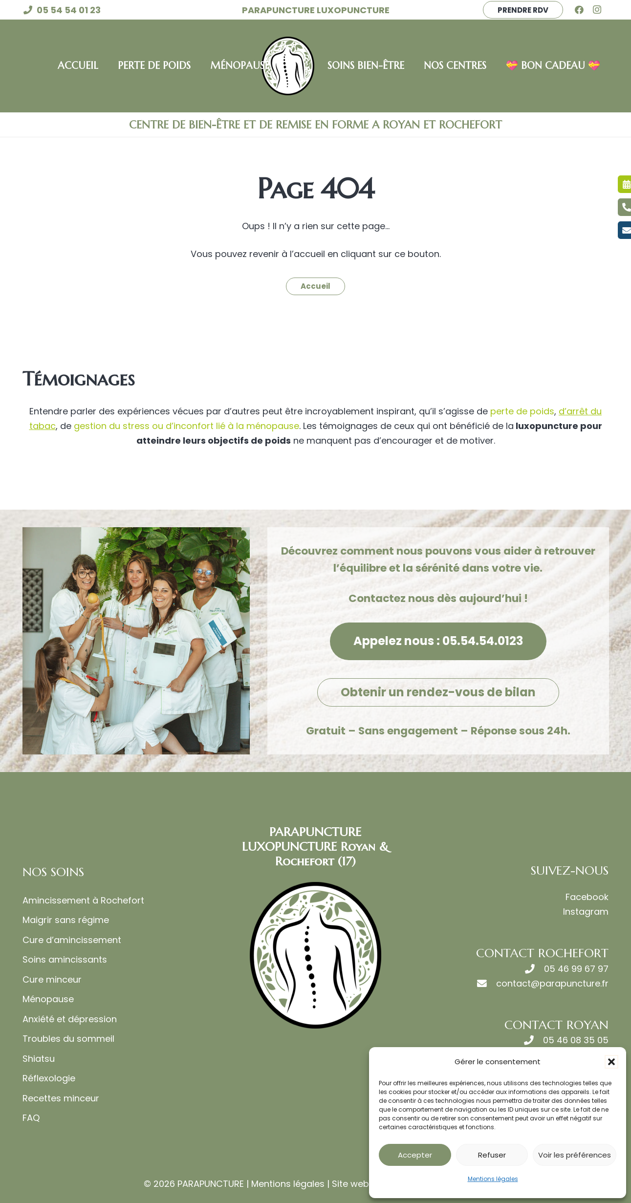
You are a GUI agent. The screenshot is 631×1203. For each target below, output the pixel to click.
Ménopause (48, 999)
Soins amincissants (64, 959)
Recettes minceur (60, 1098)
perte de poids (522, 411)
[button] (611, 1062)
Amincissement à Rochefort (83, 900)
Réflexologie (48, 1078)
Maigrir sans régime (65, 920)
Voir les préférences (574, 1155)
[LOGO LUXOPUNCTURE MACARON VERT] (287, 66)
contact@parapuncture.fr (552, 983)
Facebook (587, 897)
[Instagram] (600, 10)
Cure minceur (52, 979)
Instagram (586, 911)
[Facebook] (582, 10)
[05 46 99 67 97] (534, 969)
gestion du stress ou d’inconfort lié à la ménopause (185, 426)
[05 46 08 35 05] (533, 1040)
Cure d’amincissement (71, 940)
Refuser (492, 1155)
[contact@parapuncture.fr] (487, 983)
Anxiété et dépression (69, 1019)
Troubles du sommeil (68, 1038)
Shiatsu (38, 1059)
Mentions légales (493, 1179)
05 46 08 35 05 (576, 1040)
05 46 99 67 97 (576, 969)
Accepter (415, 1155)
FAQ (31, 1118)
